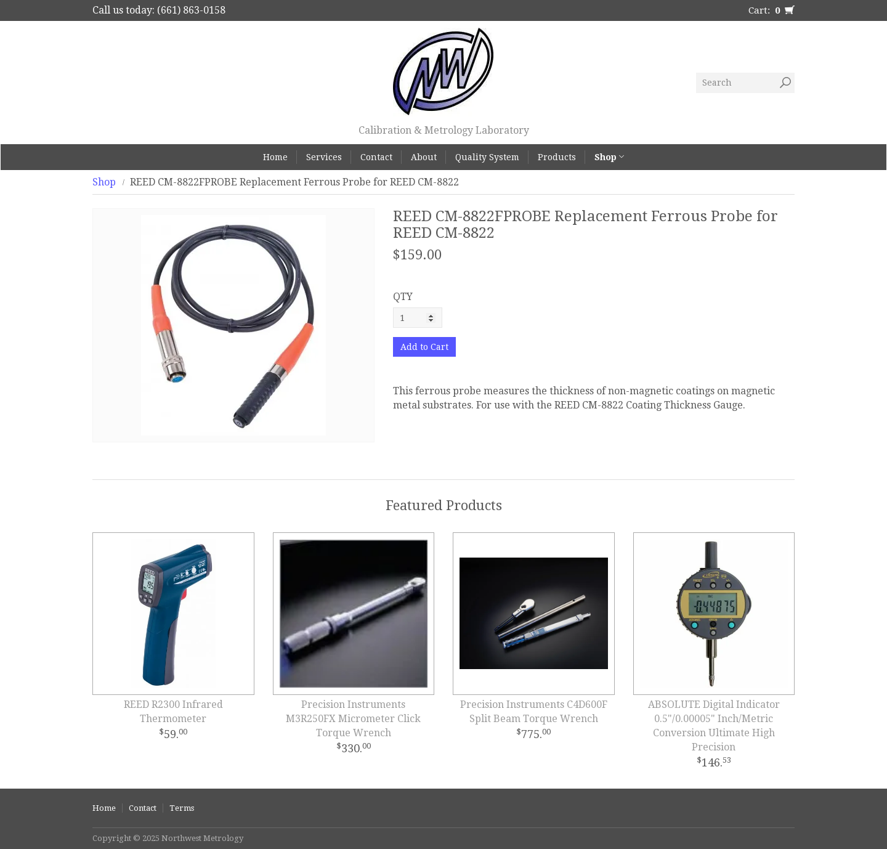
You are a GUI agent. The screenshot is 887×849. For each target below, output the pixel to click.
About (424, 157)
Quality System (487, 157)
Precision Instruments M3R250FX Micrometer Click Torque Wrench (353, 719)
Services (324, 157)
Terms (181, 808)
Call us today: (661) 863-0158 (158, 10)
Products (557, 157)
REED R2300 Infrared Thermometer (173, 712)
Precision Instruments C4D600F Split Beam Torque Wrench (533, 712)
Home (275, 157)
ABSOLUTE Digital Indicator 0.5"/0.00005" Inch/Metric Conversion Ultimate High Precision (714, 726)
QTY (403, 297)
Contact (376, 157)
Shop (609, 157)
